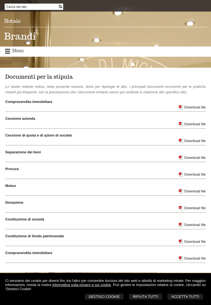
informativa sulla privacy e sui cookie (81, 285)
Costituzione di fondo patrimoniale (34, 236)
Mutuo (10, 186)
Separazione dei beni (23, 152)
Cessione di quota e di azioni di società (38, 135)
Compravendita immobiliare (28, 102)
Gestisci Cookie (104, 296)
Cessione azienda (20, 118)
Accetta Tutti (185, 296)
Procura (12, 169)
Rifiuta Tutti (145, 296)
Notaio (12, 21)
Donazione (14, 202)
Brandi (20, 36)
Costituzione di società (24, 219)
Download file (195, 107)
